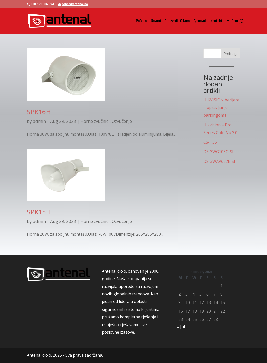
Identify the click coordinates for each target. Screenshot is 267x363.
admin (39, 121)
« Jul (181, 327)
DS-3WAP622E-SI (219, 161)
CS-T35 (210, 142)
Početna (142, 21)
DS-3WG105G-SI (218, 151)
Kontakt (216, 21)
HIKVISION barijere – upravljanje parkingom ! (221, 107)
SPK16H (39, 111)
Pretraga (231, 53)
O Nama (185, 21)
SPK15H (39, 211)
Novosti (156, 21)
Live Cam (231, 21)
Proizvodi (171, 21)
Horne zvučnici (95, 121)
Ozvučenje (122, 121)
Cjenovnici (201, 21)
